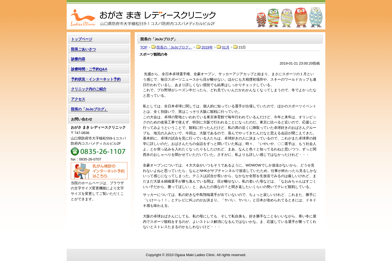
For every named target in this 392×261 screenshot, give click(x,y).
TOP (196, 14)
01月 (225, 47)
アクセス (78, 99)
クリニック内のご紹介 (88, 89)
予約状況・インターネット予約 (96, 79)
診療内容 (78, 59)
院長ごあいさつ (83, 49)
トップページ (81, 39)
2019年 (207, 47)
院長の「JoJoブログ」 (174, 47)
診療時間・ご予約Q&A (89, 69)
